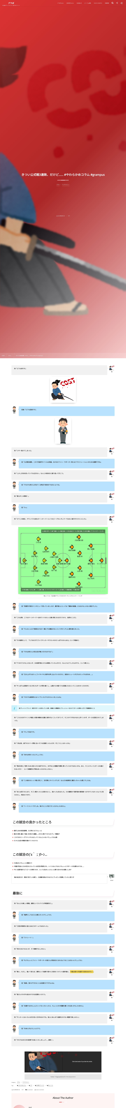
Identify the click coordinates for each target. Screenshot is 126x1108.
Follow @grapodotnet (71, 1076)
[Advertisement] (63, 199)
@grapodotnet (60, 1077)
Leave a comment (40, 1089)
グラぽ (11, 3)
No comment (30, 1089)
